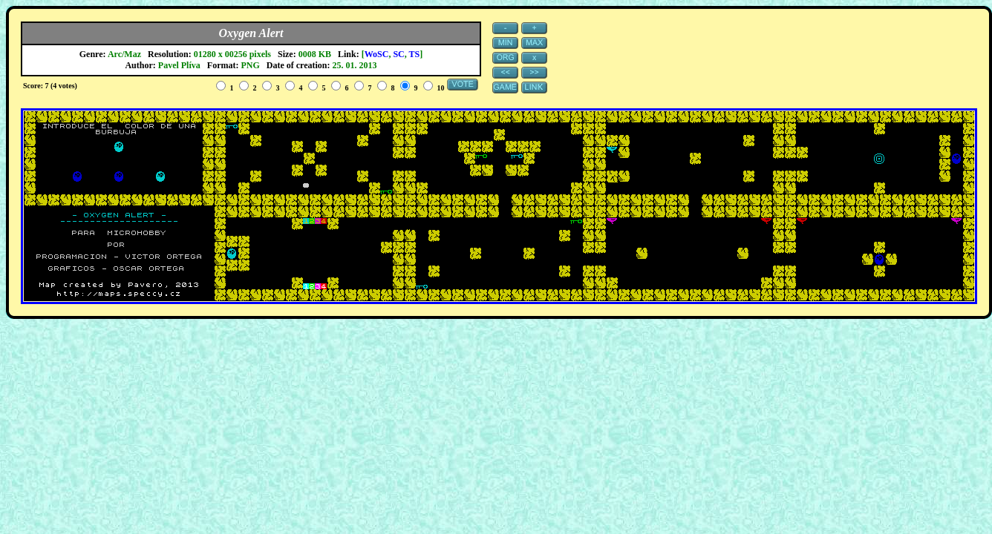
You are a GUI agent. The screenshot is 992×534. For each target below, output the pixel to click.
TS (414, 54)
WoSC (377, 54)
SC (398, 54)
